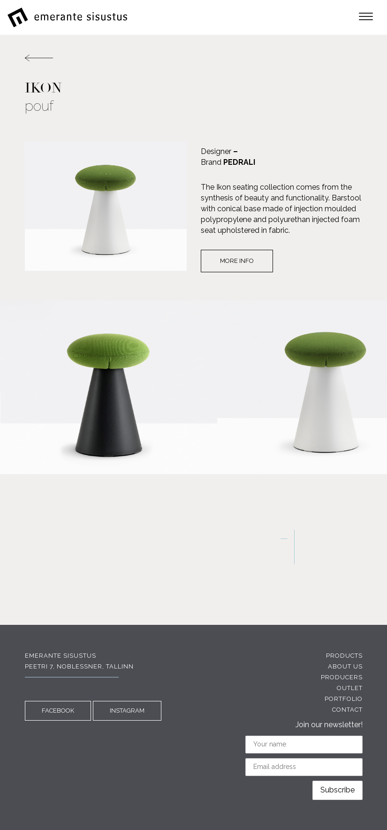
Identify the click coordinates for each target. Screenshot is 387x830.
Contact (347, 709)
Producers (342, 677)
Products (344, 655)
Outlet (350, 688)
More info (237, 260)
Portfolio (344, 698)
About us (345, 666)
